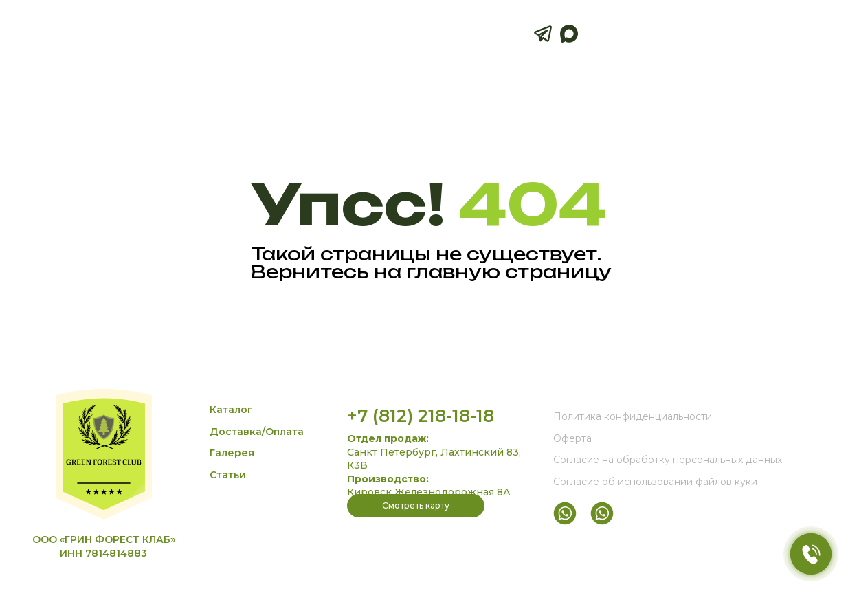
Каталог (231, 409)
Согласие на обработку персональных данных (667, 460)
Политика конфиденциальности (632, 416)
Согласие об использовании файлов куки (655, 482)
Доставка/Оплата (257, 431)
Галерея (232, 453)
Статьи (228, 475)
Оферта (572, 438)
